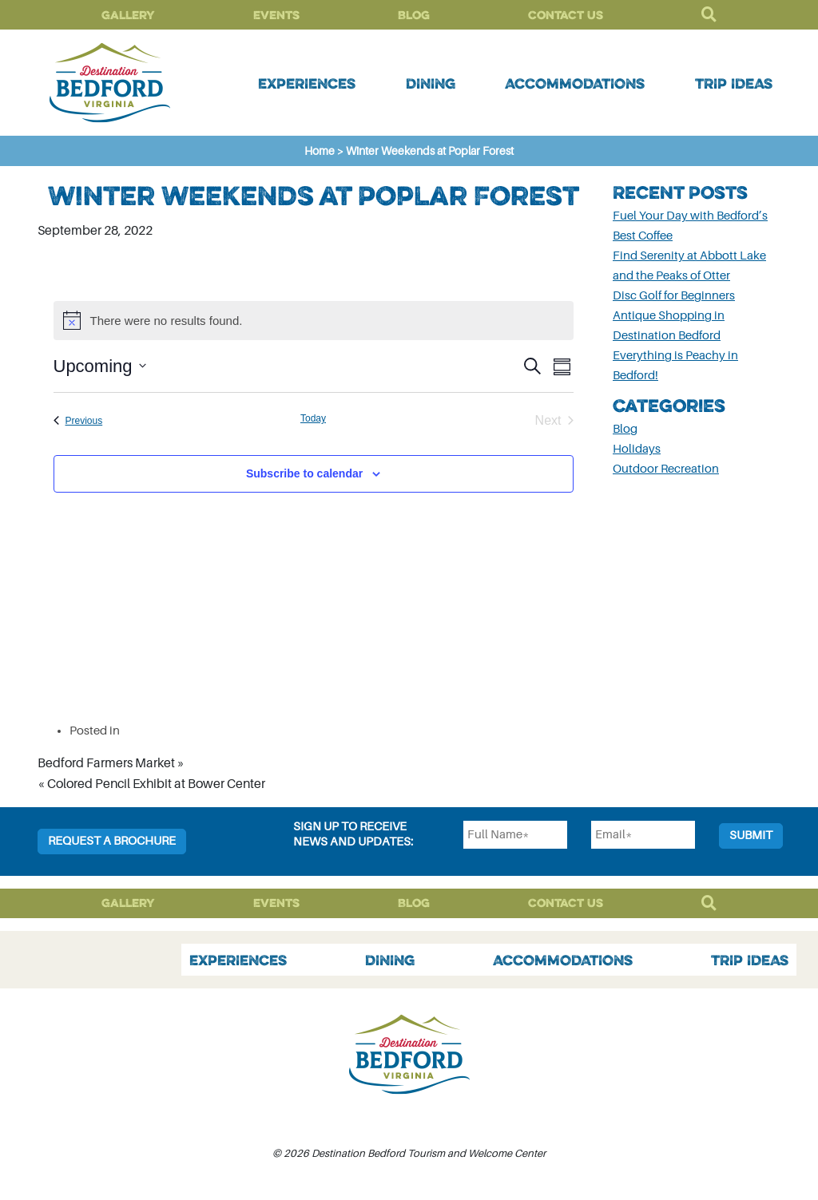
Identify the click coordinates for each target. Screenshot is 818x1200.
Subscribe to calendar (304, 473)
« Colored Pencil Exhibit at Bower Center (151, 784)
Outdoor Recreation (666, 469)
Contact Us (565, 14)
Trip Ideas (733, 83)
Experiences (306, 83)
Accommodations (575, 83)
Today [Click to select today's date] (313, 418)
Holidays (637, 449)
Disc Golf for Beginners (674, 296)
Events (276, 14)
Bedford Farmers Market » (111, 763)
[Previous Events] (78, 421)
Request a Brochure (112, 841)
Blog (414, 14)
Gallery (128, 14)
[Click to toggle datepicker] (100, 366)
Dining (430, 83)
